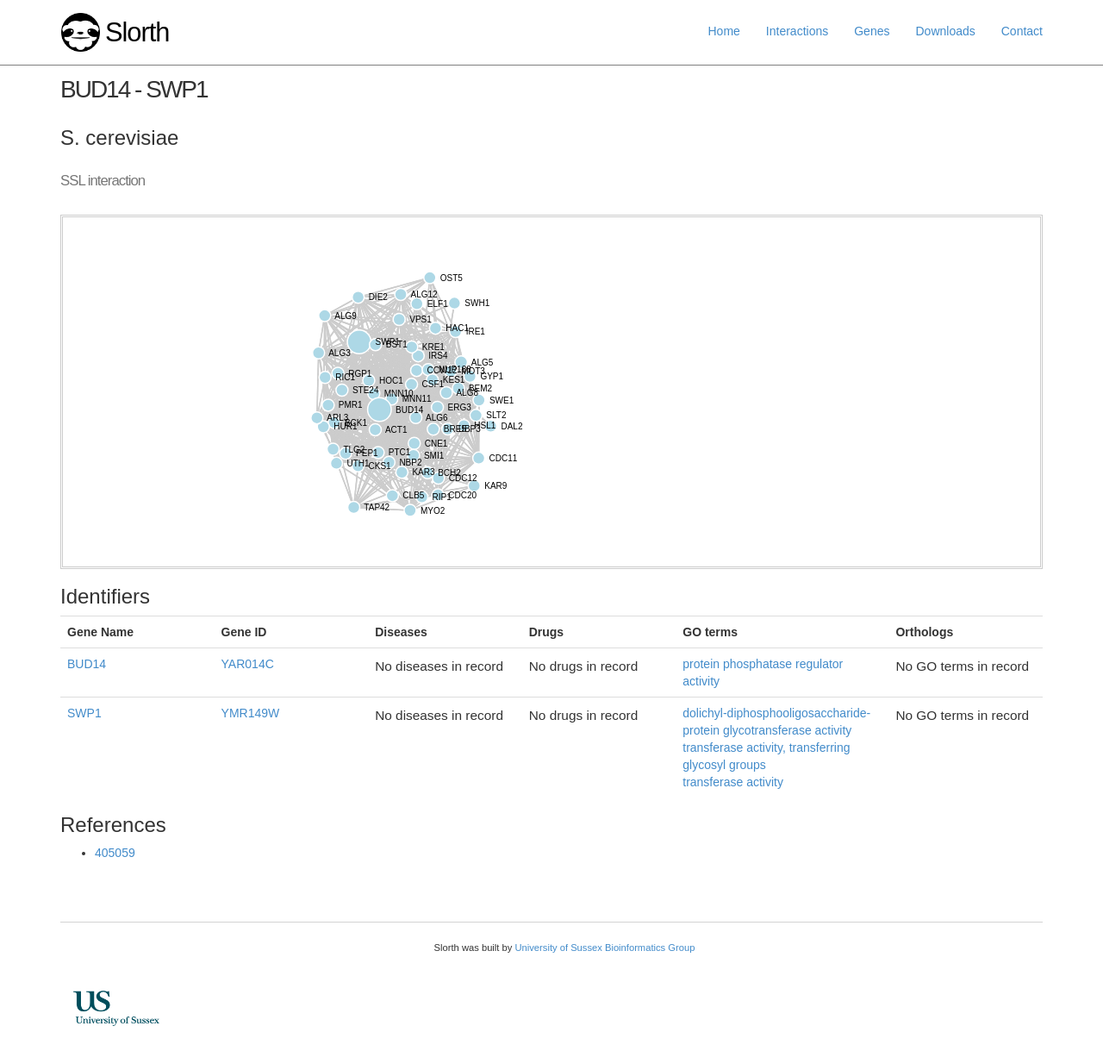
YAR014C (247, 664)
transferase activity (732, 782)
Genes (871, 31)
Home (724, 31)
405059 (115, 853)
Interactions (797, 31)
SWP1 (84, 713)
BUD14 (86, 664)
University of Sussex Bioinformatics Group (604, 947)
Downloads (945, 31)
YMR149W (250, 713)
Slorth (137, 32)
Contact (1022, 31)
